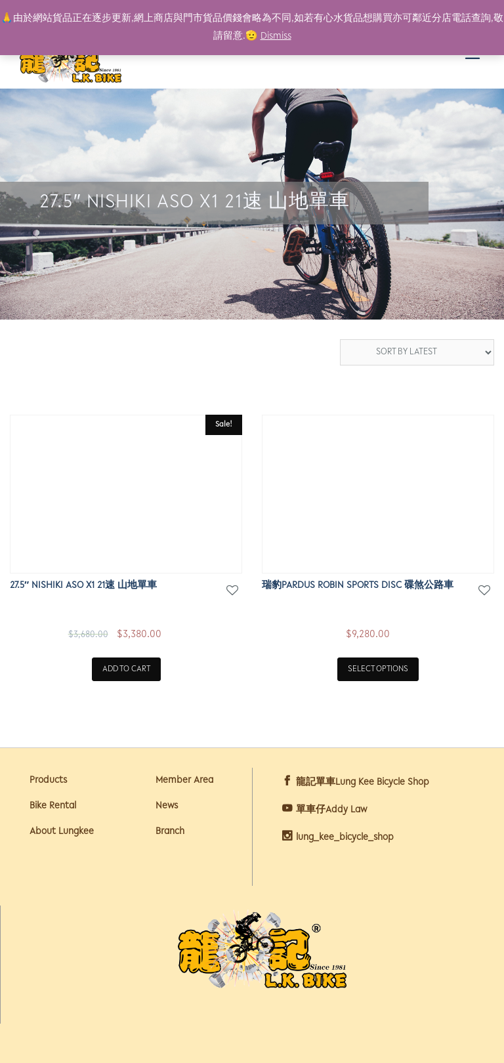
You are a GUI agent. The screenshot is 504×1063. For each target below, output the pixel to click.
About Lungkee (62, 832)
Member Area (184, 780)
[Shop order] (417, 352)
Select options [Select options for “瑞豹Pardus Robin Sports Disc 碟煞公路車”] (378, 669)
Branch (170, 832)
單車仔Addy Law (331, 810)
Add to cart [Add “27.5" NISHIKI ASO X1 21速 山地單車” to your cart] (126, 669)
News (167, 806)
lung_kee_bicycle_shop (345, 838)
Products (48, 780)
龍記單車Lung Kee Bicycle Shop (362, 782)
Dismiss (276, 36)
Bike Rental (53, 806)
